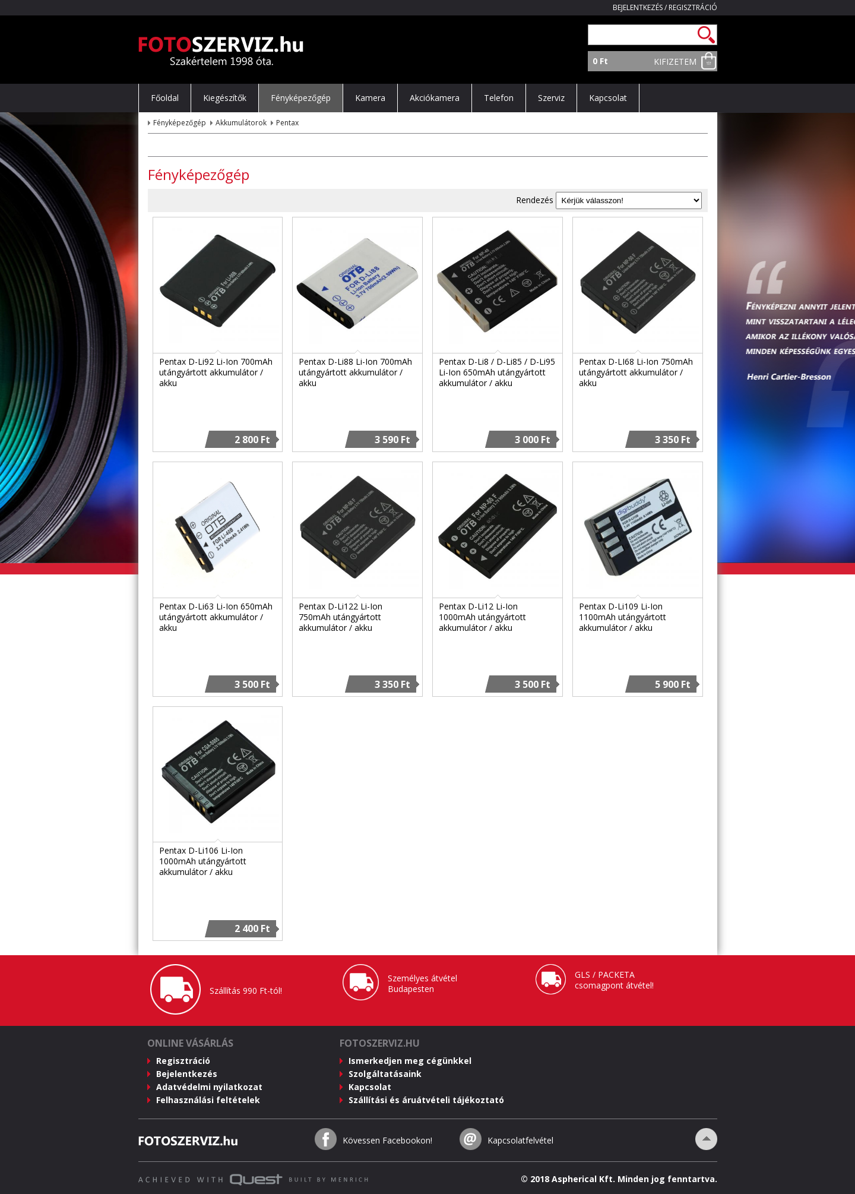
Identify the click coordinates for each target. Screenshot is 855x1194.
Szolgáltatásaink (385, 1073)
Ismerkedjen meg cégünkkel (410, 1060)
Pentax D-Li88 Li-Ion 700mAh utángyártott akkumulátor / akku (355, 372)
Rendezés (534, 200)
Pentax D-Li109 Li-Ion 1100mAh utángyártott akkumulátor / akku (622, 617)
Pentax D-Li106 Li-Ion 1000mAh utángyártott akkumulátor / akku (202, 861)
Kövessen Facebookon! (387, 1140)
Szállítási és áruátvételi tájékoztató (426, 1099)
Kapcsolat (370, 1086)
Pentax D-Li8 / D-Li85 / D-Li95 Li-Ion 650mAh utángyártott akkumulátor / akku (497, 372)
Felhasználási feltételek (208, 1099)
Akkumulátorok (241, 123)
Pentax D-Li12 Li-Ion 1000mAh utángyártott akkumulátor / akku (482, 617)
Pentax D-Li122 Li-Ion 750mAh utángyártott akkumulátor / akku (340, 617)
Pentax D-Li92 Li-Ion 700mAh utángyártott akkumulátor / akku (216, 372)
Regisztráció (693, 7)
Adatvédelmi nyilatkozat (209, 1086)
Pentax (287, 123)
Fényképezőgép (179, 123)
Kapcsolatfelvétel (520, 1140)
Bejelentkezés (638, 7)
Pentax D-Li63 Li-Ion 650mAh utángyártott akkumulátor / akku (216, 617)
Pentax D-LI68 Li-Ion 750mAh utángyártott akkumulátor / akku (636, 372)
